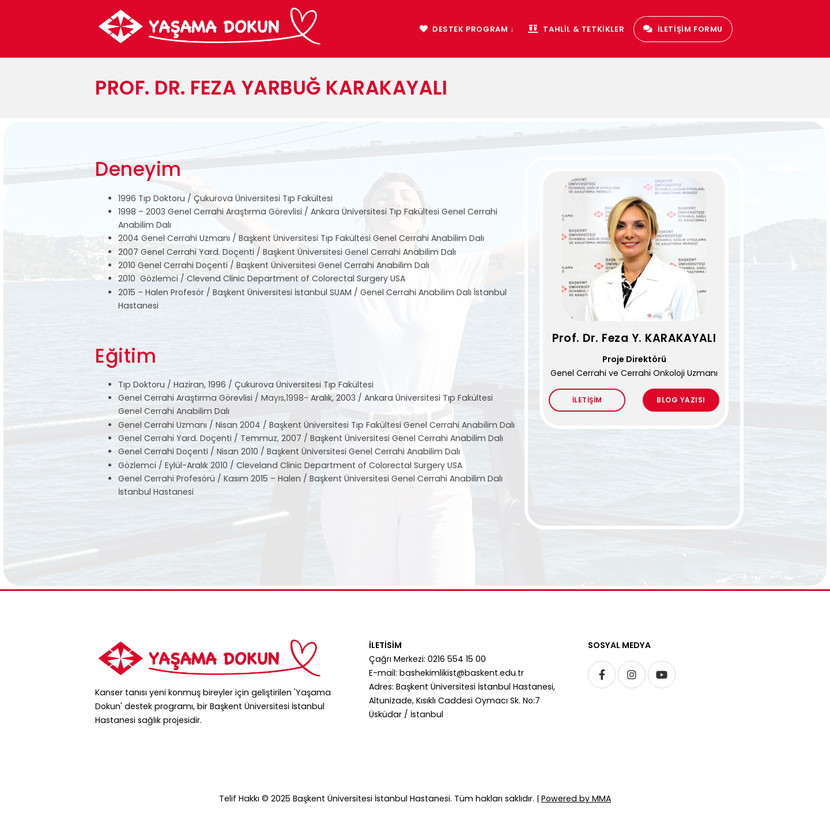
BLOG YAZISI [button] (681, 400)
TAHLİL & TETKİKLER (576, 29)
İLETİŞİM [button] (587, 400)
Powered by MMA (576, 798)
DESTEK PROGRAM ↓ (467, 29)
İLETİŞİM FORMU (683, 29)
